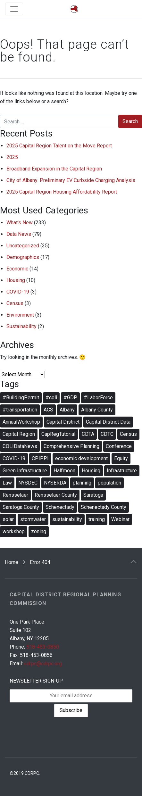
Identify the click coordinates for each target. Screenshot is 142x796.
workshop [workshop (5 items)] (14, 531)
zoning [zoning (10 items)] (38, 531)
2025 (12, 157)
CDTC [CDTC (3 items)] (107, 434)
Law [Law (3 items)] (7, 483)
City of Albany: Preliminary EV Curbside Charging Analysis (70, 180)
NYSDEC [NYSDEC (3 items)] (28, 483)
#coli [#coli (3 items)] (51, 397)
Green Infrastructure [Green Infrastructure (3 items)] (25, 471)
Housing (15, 280)
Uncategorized (22, 246)
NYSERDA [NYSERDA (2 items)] (55, 483)
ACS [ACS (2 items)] (48, 410)
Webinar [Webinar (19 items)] (120, 519)
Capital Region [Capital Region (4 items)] (19, 434)
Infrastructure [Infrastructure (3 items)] (122, 471)
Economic (17, 269)
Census (14, 303)
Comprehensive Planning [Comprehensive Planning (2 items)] (71, 446)
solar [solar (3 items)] (8, 519)
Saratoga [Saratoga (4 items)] (93, 495)
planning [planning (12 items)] (82, 483)
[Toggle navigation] (14, 9)
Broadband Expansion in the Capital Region (54, 169)
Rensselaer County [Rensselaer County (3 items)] (56, 495)
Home (11, 562)
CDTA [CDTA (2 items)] (88, 434)
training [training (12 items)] (96, 519)
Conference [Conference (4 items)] (119, 446)
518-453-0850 (42, 647)
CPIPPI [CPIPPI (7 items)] (40, 458)
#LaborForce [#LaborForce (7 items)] (98, 397)
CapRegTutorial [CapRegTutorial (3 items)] (58, 434)
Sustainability (21, 326)
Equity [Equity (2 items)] (121, 458)
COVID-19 (17, 292)
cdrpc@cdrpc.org (43, 663)
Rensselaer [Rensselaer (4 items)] (15, 495)
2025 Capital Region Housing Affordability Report (61, 192)
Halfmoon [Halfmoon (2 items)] (64, 471)
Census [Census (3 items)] (128, 434)
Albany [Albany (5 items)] (67, 410)
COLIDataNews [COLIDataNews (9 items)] (20, 446)
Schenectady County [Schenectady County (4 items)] (103, 507)
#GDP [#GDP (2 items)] (70, 397)
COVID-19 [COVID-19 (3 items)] (14, 458)
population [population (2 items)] (109, 483)
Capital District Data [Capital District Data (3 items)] (108, 422)
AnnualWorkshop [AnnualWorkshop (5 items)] (21, 422)
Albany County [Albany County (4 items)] (97, 410)
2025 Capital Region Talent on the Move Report (59, 146)
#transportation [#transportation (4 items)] (20, 410)
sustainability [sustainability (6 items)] (67, 519)
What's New (19, 223)
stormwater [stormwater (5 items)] (33, 519)
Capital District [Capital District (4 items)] (62, 422)
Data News (18, 234)
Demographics (22, 257)
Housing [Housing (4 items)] (91, 471)
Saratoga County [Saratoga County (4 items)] (21, 507)
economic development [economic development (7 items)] (81, 458)
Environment (20, 315)
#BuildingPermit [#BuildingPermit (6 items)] (21, 397)
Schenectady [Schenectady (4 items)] (60, 507)
